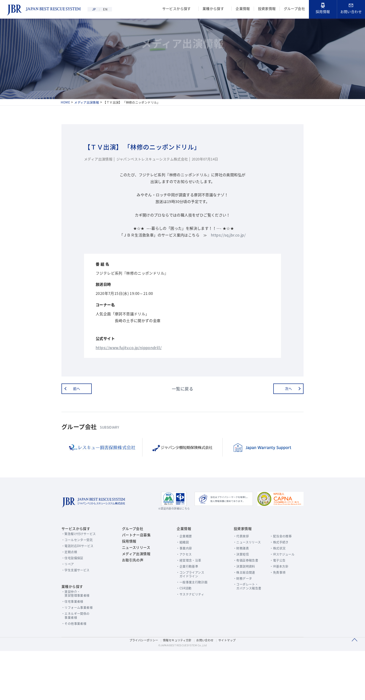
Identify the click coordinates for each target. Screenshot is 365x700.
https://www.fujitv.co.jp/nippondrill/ (130, 384)
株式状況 (276, 591)
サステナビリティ (188, 637)
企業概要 (182, 579)
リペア (69, 607)
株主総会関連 (239, 615)
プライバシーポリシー (142, 688)
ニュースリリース (134, 595)
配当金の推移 (280, 579)
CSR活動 (182, 631)
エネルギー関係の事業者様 (77, 661)
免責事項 (276, 615)
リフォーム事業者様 (79, 653)
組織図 (181, 585)
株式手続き (278, 585)
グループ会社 (294, 9)
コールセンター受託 (79, 583)
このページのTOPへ (354, 688)
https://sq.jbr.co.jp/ (229, 253)
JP (94, 9)
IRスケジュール (281, 597)
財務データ (238, 621)
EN (108, 9)
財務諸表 (236, 591)
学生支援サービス (77, 613)
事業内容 (182, 591)
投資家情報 (266, 9)
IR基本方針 (278, 609)
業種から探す (211, 9)
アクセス (182, 597)
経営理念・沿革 (187, 603)
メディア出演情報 (134, 604)
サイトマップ (229, 688)
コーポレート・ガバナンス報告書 (242, 629)
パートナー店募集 (134, 578)
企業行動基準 (185, 609)
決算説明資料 (239, 609)
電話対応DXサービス (80, 589)
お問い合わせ (351, 9)
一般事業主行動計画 (190, 625)
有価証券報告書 (241, 603)
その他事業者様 (76, 669)
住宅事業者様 (74, 647)
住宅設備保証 (74, 601)
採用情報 (323, 9)
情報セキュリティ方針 (177, 688)
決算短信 (236, 597)
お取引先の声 (131, 612)
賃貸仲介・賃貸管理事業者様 (77, 639)
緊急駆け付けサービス (81, 577)
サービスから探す (174, 9)
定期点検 (71, 595)
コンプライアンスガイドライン (188, 617)
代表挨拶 (236, 579)
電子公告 (276, 603)
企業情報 (241, 9)
